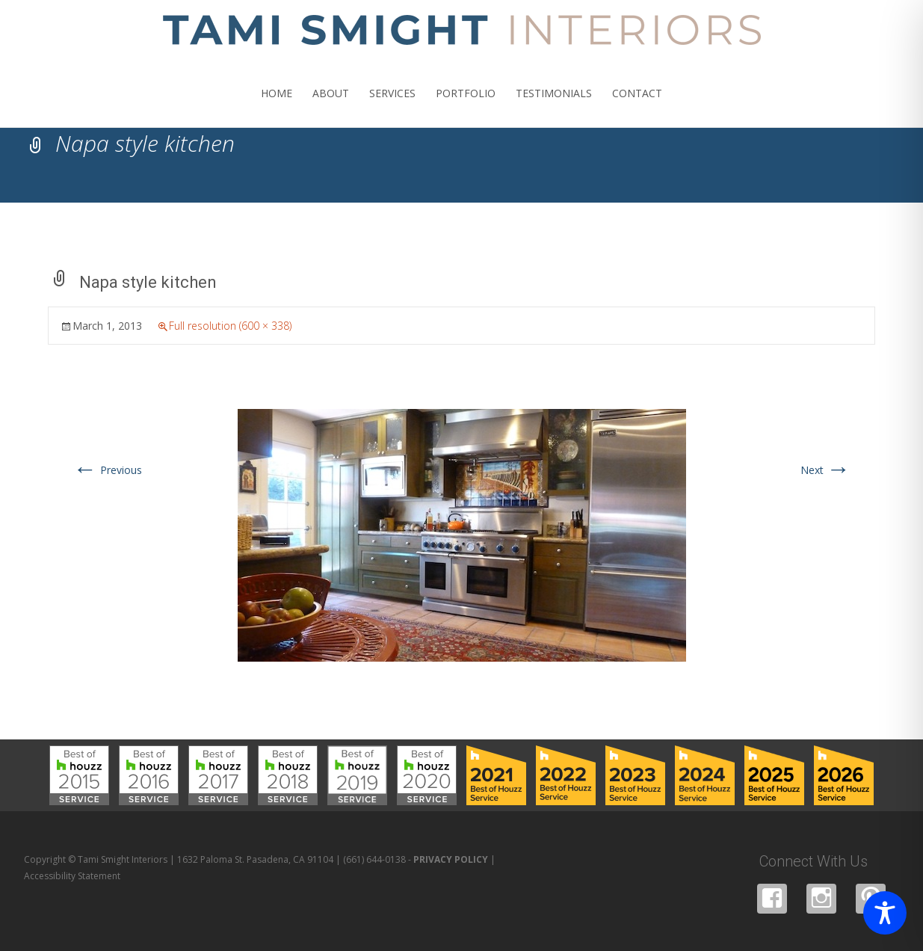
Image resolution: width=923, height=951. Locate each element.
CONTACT (637, 106)
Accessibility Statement (72, 876)
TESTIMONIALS (554, 106)
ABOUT (330, 106)
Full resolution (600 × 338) (230, 325)
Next (825, 470)
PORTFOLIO (466, 106)
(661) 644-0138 (374, 859)
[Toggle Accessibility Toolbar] (885, 913)
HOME (276, 106)
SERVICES (392, 106)
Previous (107, 470)
